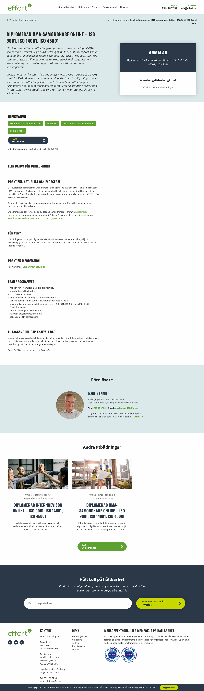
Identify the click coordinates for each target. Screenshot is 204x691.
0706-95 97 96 (51, 148)
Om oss (124, 7)
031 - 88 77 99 (169, 8)
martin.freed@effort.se (127, 407)
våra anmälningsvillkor (34, 266)
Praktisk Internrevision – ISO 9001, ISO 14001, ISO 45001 (35, 218)
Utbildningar (83, 7)
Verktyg (96, 7)
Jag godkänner (169, 687)
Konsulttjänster (66, 7)
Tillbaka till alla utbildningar (22, 20)
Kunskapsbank (110, 7)
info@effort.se (188, 8)
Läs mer (152, 687)
